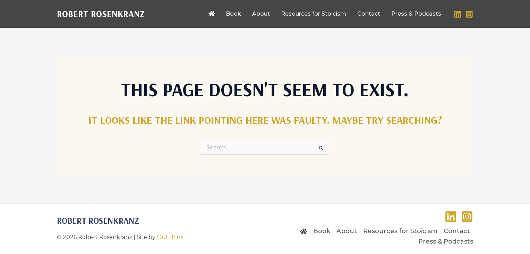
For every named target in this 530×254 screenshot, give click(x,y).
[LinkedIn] (457, 14)
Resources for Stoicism (400, 231)
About (346, 231)
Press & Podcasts (445, 241)
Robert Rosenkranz (101, 13)
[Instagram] (469, 14)
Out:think (170, 237)
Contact (457, 231)
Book (321, 231)
